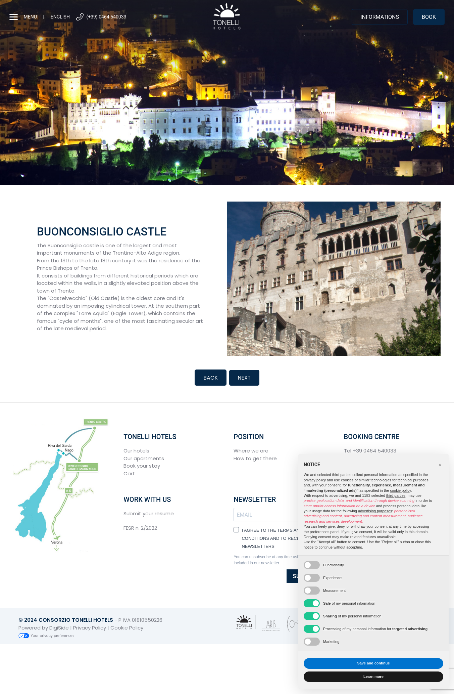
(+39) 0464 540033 (100, 16)
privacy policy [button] (315, 480)
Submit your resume (148, 513)
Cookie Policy (126, 627)
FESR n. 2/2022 (140, 527)
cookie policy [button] (400, 490)
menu (23, 17)
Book (429, 17)
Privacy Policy (89, 627)
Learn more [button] (373, 677)
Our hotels (136, 450)
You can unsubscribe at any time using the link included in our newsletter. (275, 559)
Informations (379, 17)
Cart (129, 472)
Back (210, 377)
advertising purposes (375, 511)
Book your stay (141, 465)
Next (244, 377)
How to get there (255, 457)
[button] (440, 465)
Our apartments (143, 457)
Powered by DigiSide (43, 627)
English (60, 16)
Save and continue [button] (373, 663)
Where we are (251, 450)
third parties (395, 495)
